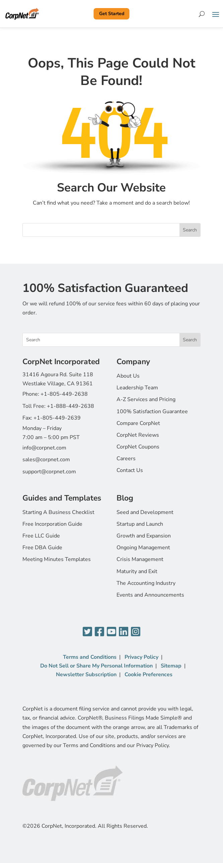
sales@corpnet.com (46, 459)
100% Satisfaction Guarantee (152, 411)
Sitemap (171, 666)
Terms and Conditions (90, 657)
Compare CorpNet (138, 423)
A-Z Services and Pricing (146, 399)
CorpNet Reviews (138, 435)
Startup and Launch (140, 524)
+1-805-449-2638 (64, 394)
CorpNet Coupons (138, 446)
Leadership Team (137, 387)
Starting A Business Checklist (58, 512)
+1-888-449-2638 (70, 406)
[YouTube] (111, 632)
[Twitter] (87, 632)
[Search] (202, 13)
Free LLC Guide (41, 536)
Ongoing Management (143, 547)
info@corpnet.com (44, 447)
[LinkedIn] (123, 632)
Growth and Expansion (144, 536)
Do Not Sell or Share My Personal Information (96, 666)
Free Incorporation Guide (52, 524)
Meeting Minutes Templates (56, 559)
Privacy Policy (141, 657)
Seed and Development (145, 512)
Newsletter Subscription (86, 674)
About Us (128, 376)
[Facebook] (99, 632)
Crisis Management (140, 559)
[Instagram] (135, 632)
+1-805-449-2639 (57, 418)
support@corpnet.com (49, 471)
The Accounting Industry (146, 583)
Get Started (111, 13)
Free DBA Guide (42, 547)
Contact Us (130, 470)
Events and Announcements (150, 595)
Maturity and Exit (137, 571)
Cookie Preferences (148, 674)
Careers (126, 458)
